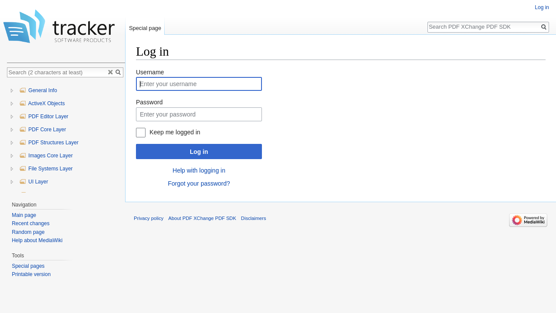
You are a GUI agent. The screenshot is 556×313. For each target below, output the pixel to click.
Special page (145, 28)
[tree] (66, 137)
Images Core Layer (46, 155)
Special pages (28, 266)
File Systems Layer (46, 168)
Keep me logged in (174, 132)
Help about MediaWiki (37, 240)
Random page (28, 232)
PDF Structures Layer (49, 142)
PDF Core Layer (42, 129)
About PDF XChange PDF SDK (202, 218)
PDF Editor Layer (43, 116)
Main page (24, 215)
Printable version (31, 274)
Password (149, 102)
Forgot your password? (199, 183)
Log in (199, 151)
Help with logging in (198, 170)
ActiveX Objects (42, 103)
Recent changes (31, 223)
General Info (38, 90)
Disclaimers (253, 218)
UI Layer (33, 181)
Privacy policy (148, 218)
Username (150, 72)
